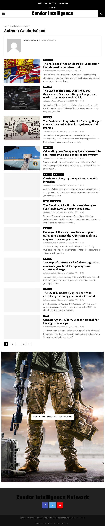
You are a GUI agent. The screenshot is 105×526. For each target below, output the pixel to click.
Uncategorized (58, 174)
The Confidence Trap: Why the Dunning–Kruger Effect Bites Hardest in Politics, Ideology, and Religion (72, 124)
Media (46, 316)
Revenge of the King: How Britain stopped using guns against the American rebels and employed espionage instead (70, 235)
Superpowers (48, 60)
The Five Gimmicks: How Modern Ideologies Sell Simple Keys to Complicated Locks (69, 207)
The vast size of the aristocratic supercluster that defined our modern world (71, 66)
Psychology (47, 117)
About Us (52, 3)
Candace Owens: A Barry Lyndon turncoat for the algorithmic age (71, 322)
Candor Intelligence (52, 13)
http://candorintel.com (31, 40)
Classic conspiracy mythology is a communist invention (70, 180)
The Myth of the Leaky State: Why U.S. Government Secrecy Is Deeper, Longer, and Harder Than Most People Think (70, 94)
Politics (46, 201)
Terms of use (42, 3)
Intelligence (48, 87)
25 (23, 344)
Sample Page (63, 3)
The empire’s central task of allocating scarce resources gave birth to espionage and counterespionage (71, 266)
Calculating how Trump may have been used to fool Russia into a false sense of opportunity (72, 153)
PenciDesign (80, 518)
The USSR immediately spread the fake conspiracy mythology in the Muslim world (69, 295)
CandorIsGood (23, 26)
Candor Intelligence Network (52, 498)
